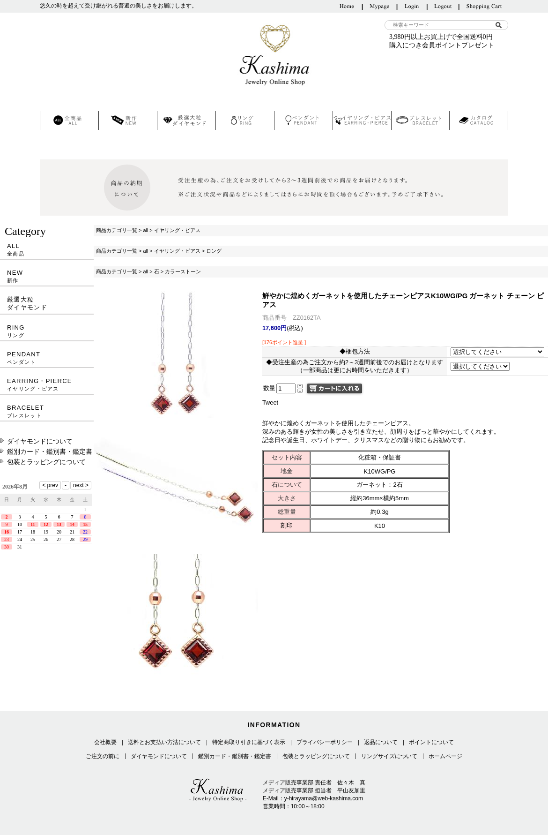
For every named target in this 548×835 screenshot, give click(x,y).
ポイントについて (431, 742)
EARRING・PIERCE (47, 384)
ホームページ (445, 756)
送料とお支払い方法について (164, 742)
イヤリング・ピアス (177, 230)
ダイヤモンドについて (40, 441)
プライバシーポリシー (324, 742)
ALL (47, 249)
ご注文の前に (102, 756)
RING (47, 331)
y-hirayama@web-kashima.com (323, 798)
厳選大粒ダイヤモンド (27, 303)
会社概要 (105, 742)
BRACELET (47, 411)
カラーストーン (183, 271)
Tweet (270, 402)
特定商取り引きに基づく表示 (248, 742)
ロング (214, 251)
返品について (381, 742)
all (145, 230)
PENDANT (47, 358)
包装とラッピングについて (46, 462)
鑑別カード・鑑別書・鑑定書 (49, 451)
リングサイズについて (389, 756)
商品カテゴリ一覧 (116, 230)
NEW (47, 276)
